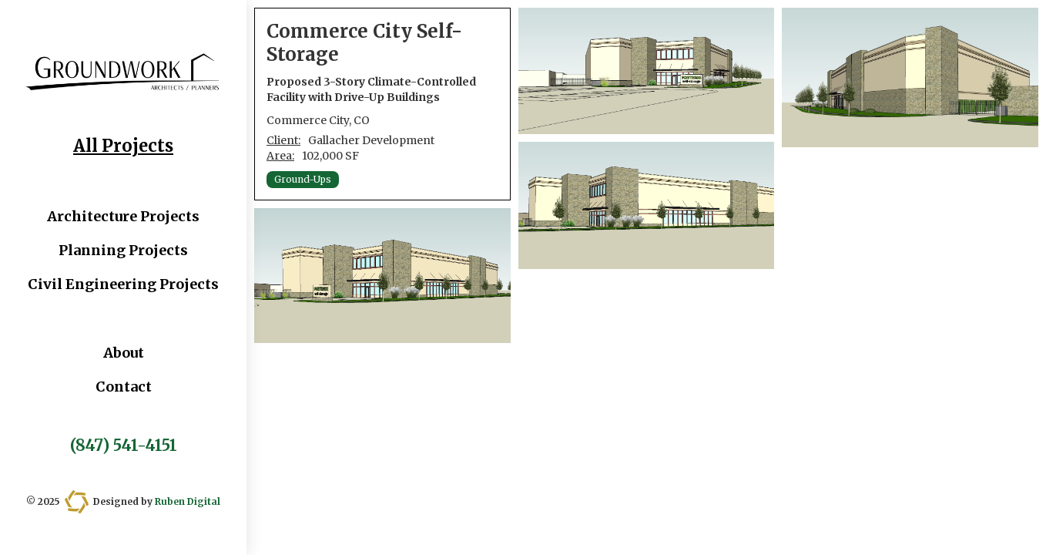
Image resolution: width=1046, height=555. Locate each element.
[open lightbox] (382, 275)
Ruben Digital (187, 501)
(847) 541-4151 (123, 445)
